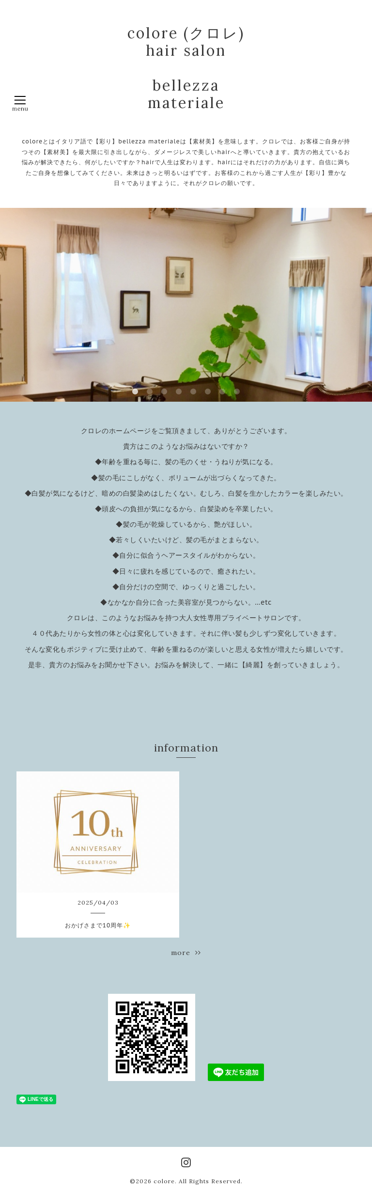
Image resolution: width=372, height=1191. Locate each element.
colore (164, 1181)
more (186, 952)
